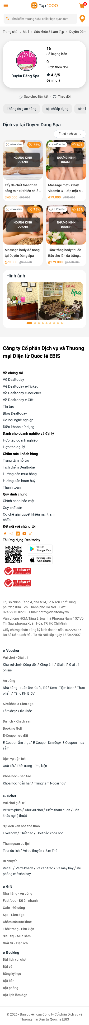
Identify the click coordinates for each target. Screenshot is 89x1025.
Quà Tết (8, 766)
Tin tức (8, 406)
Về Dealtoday (13, 379)
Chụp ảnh (47, 664)
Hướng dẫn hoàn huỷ (19, 481)
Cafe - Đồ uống (14, 908)
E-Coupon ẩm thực (16, 743)
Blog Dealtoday (15, 413)
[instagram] (11, 533)
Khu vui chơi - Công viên (20, 664)
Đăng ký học (12, 974)
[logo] (44, 5)
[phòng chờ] (45, 301)
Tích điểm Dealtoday (19, 467)
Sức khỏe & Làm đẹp (18, 704)
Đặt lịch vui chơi (15, 959)
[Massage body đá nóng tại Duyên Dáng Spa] (23, 235)
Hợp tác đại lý (14, 447)
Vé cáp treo (45, 868)
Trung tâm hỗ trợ (16, 460)
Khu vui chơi (34, 810)
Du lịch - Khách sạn (17, 721)
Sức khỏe (25, 711)
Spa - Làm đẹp (13, 915)
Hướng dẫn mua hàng (20, 474)
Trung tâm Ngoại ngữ (50, 783)
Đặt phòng (10, 988)
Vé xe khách (25, 868)
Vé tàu (8, 868)
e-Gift (7, 887)
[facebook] (5, 533)
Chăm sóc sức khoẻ (17, 922)
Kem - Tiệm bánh (62, 688)
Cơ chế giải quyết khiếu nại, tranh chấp (29, 517)
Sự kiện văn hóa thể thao (21, 826)
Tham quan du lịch (17, 843)
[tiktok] (30, 533)
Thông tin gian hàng (21, 109)
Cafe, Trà (40, 688)
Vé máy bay (65, 868)
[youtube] (24, 533)
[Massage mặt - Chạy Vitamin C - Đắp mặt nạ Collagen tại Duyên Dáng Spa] (66, 170)
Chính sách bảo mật (18, 501)
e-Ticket (9, 796)
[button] (29, 323)
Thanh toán (12, 487)
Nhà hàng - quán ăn (17, 688)
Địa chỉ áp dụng (57, 109)
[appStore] (42, 559)
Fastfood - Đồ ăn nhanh (20, 900)
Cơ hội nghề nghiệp (18, 420)
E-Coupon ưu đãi (15, 735)
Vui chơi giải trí (14, 803)
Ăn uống (9, 681)
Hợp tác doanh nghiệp (20, 440)
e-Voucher (11, 650)
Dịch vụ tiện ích (14, 759)
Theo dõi (64, 96)
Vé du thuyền (33, 851)
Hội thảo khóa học (50, 833)
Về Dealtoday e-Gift (18, 400)
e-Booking (11, 953)
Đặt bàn (8, 981)
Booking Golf (12, 728)
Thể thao (27, 833)
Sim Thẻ (51, 851)
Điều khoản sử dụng (18, 427)
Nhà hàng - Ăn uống (17, 893)
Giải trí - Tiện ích (15, 943)
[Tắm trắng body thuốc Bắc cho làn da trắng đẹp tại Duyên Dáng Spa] (66, 235)
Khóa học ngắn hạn (17, 783)
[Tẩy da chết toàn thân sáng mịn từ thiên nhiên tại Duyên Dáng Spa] (23, 170)
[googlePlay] (42, 548)
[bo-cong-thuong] (17, 571)
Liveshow (10, 833)
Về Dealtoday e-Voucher (22, 393)
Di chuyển (10, 861)
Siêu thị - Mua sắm (17, 936)
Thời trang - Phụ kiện (32, 766)
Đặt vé (7, 966)
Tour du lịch (11, 851)
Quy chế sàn (12, 508)
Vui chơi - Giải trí (15, 657)
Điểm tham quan (58, 810)
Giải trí (61, 664)
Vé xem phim (12, 810)
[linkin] (18, 533)
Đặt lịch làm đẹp (15, 995)
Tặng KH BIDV (24, 693)
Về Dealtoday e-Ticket (20, 386)
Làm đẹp (9, 711)
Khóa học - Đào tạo (17, 776)
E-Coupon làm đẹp (46, 743)
